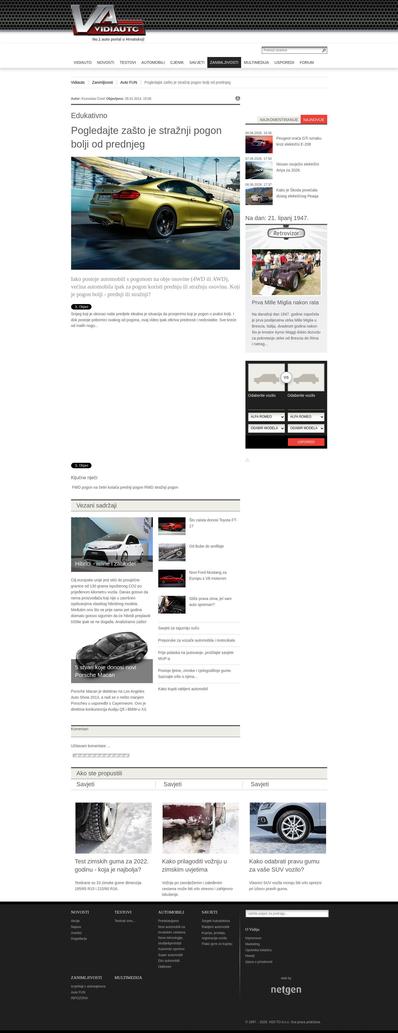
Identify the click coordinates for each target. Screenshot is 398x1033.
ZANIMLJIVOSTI (86, 977)
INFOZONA (79, 998)
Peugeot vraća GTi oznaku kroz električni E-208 (299, 141)
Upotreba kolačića (258, 950)
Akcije (75, 921)
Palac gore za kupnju (217, 944)
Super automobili (170, 955)
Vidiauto (78, 82)
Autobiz (76, 933)
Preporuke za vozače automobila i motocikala (196, 640)
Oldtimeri (164, 967)
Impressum (253, 938)
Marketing (252, 944)
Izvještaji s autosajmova (88, 986)
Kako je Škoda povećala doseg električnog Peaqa (297, 193)
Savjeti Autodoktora (216, 921)
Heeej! (250, 956)
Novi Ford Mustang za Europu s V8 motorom (208, 575)
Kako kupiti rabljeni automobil (183, 689)
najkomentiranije (279, 120)
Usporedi (306, 442)
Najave (76, 927)
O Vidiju (252, 929)
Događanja (79, 939)
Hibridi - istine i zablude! (105, 563)
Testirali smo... (125, 921)
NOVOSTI (80, 912)
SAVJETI (209, 912)
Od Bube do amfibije (206, 546)
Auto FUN (128, 82)
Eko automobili (169, 961)
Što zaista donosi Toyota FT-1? (213, 523)
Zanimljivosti (102, 82)
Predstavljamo (168, 921)
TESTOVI (123, 912)
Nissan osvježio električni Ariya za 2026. (298, 167)
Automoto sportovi (171, 949)
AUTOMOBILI (171, 912)
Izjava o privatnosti (258, 962)
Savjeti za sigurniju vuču (178, 628)
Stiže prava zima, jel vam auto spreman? (210, 601)
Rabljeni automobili (215, 927)
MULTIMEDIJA (128, 977)
